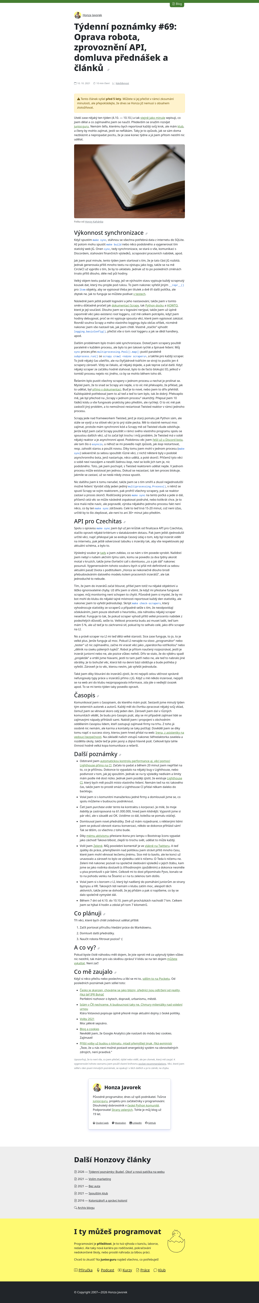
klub (180, 126)
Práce (145, 1270)
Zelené (97, 846)
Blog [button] (177, 4)
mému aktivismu (97, 836)
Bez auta (94, 1186)
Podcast (107, 1270)
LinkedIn (137, 1122)
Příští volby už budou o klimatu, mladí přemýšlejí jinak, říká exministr (126, 1043)
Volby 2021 (87, 1019)
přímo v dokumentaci (106, 389)
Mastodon (120, 1122)
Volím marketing (100, 1179)
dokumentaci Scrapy (125, 305)
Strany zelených (122, 1110)
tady (103, 553)
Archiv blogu (86, 1208)
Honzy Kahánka (94, 221)
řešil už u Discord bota (167, 440)
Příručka (86, 1270)
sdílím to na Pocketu (156, 979)
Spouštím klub (98, 1193)
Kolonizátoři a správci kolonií (108, 1201)
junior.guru (81, 126)
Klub (162, 1270)
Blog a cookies (89, 1029)
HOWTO (172, 305)
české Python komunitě (143, 1105)
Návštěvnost (122, 83)
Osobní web (102, 1122)
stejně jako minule (152, 118)
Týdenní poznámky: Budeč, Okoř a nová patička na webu (127, 1172)
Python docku (154, 305)
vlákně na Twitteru (157, 846)
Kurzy (127, 1270)
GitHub (152, 1122)
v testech (139, 294)
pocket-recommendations (152, 1063)
